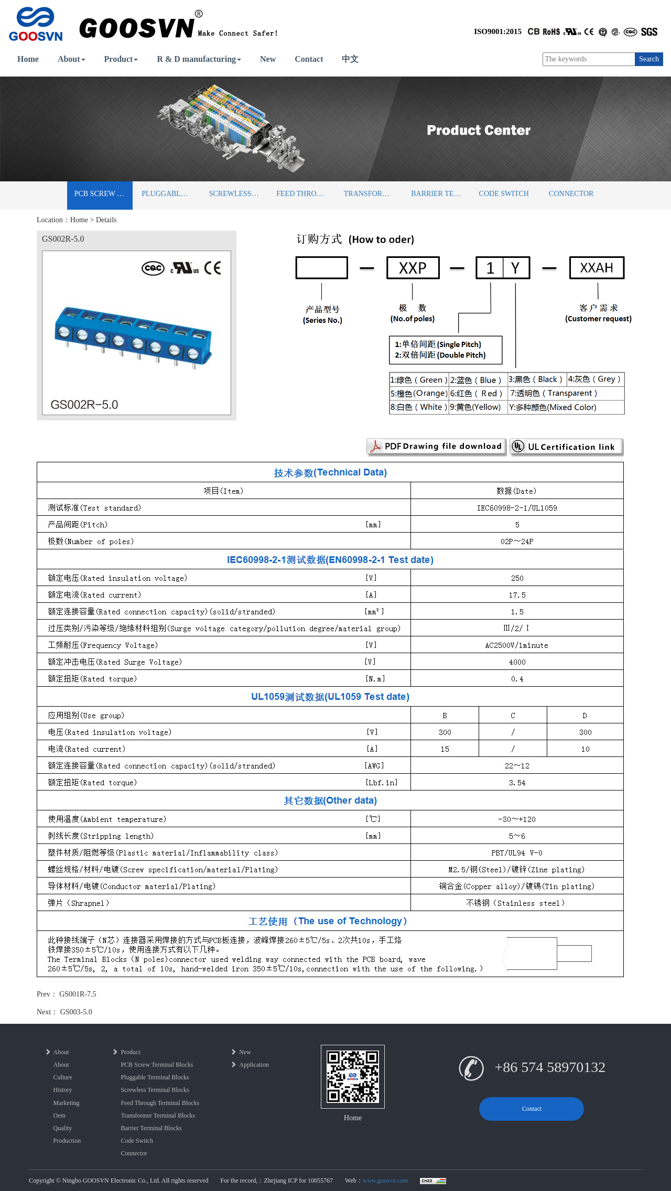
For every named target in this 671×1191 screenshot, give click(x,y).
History (62, 1089)
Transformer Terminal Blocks (373, 194)
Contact (309, 59)
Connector (571, 194)
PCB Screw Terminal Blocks (103, 194)
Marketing (66, 1103)
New (268, 59)
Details (106, 220)
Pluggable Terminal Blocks (171, 194)
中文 (350, 59)
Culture (62, 1077)
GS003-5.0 (76, 1012)
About (71, 59)
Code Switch (504, 194)
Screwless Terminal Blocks (238, 194)
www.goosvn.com (385, 1180)
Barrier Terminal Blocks (440, 194)
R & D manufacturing (199, 59)
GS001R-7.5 (77, 994)
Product (121, 59)
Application (249, 1064)
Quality (62, 1128)
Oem (59, 1115)
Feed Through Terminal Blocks (305, 194)
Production (67, 1140)
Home (28, 59)
